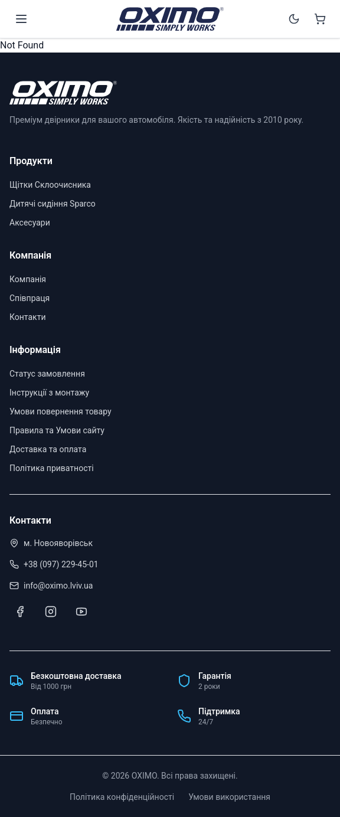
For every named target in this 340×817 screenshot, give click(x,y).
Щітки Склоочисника (50, 184)
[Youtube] (81, 611)
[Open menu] (21, 19)
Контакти (27, 317)
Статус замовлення (47, 373)
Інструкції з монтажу (49, 392)
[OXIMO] (170, 19)
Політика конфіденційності (122, 797)
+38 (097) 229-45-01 (61, 564)
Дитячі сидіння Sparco (52, 203)
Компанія (27, 279)
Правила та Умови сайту (56, 430)
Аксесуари (29, 222)
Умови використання (229, 797)
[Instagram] (50, 611)
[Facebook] (20, 611)
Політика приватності (51, 468)
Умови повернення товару (60, 411)
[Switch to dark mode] (294, 19)
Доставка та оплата (47, 449)
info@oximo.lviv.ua (58, 585)
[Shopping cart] (320, 19)
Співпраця (29, 298)
